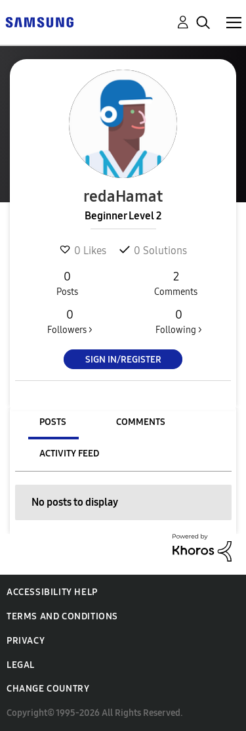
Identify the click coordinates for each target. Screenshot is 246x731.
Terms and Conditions (62, 616)
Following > (178, 321)
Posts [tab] (52, 422)
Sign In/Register (123, 359)
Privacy (26, 640)
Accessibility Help (52, 592)
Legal (21, 665)
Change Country (48, 688)
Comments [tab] (140, 422)
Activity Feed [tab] (69, 453)
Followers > (70, 321)
